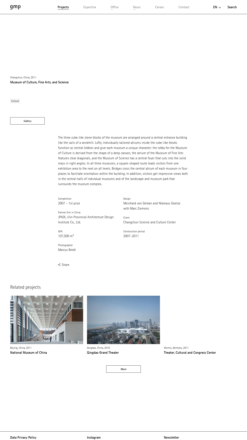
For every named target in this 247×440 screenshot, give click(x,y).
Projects (63, 7)
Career (159, 7)
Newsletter (171, 437)
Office (115, 7)
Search (232, 7)
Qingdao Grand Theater (103, 352)
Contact (184, 7)
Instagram (94, 437)
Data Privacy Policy (23, 437)
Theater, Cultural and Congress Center (190, 352)
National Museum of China (28, 352)
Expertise (89, 7)
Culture (15, 101)
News (137, 7)
